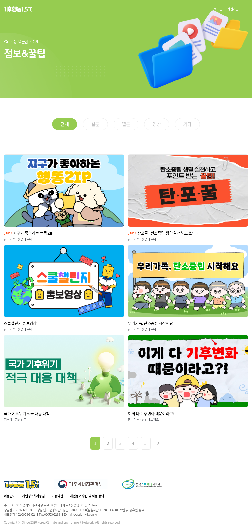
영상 (156, 124)
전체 (35, 42)
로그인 (218, 8)
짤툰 (126, 124)
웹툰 (95, 124)
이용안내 (9, 495)
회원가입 (232, 8)
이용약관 (57, 495)
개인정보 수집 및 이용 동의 (87, 495)
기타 (187, 124)
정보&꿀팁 (20, 42)
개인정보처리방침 (33, 495)
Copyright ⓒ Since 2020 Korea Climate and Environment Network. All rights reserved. (62, 522)
